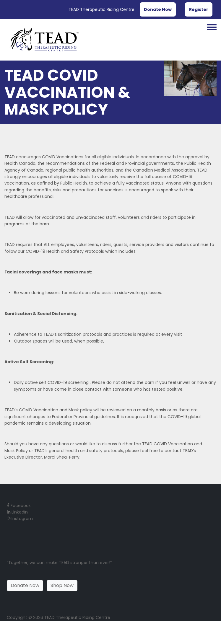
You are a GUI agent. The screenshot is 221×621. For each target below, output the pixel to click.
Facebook (19, 505)
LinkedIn (17, 512)
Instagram (20, 518)
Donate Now (158, 9)
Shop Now (62, 585)
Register (198, 9)
